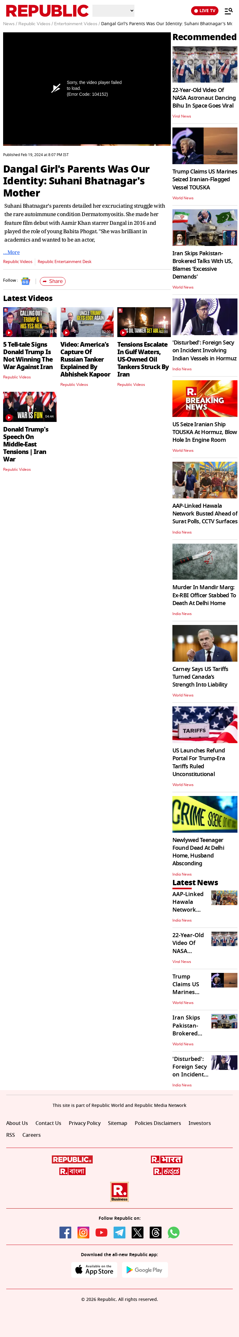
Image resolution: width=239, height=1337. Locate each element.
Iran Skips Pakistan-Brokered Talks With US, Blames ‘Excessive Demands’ (202, 265)
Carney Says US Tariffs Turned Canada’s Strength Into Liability (200, 677)
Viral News (181, 116)
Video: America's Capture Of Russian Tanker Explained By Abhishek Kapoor (85, 359)
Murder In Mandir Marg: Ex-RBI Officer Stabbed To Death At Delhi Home (204, 595)
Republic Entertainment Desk (64, 262)
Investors (200, 1123)
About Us (17, 1123)
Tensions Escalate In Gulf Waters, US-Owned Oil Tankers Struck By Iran (143, 359)
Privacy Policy (85, 1123)
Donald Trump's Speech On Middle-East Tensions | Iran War (25, 444)
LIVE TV (204, 10)
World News (183, 198)
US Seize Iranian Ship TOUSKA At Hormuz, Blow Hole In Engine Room (204, 432)
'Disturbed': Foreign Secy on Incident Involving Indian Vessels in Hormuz (204, 350)
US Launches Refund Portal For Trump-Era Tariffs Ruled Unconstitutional (198, 762)
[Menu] (225, 11)
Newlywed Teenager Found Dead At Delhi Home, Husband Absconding (198, 852)
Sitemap (117, 1123)
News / (10, 24)
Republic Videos (17, 262)
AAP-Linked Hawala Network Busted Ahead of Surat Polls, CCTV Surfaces (204, 513)
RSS (10, 1135)
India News (182, 369)
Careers (31, 1135)
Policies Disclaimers (158, 1123)
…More (11, 252)
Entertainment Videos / (77, 24)
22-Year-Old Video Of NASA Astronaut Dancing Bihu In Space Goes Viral (204, 98)
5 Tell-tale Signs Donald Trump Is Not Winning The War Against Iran (28, 356)
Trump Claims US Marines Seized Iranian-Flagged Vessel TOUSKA (204, 179)
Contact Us (48, 1123)
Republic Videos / (35, 24)
